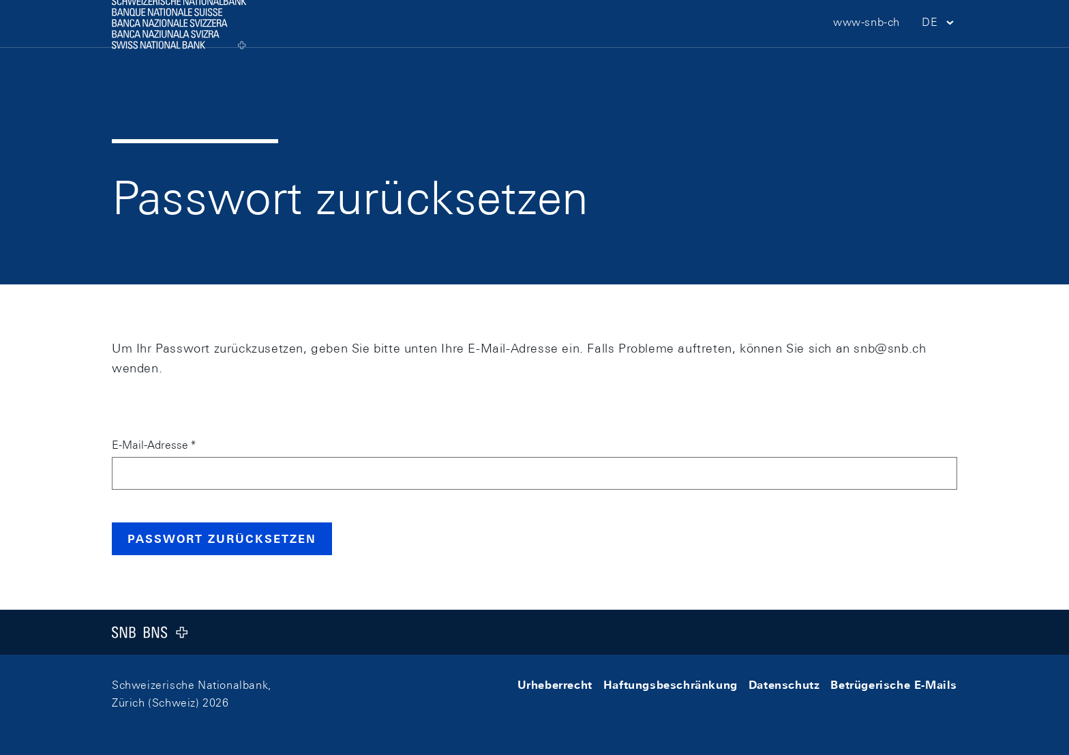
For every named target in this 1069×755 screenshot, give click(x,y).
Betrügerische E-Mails (893, 685)
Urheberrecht (554, 685)
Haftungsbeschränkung (670, 685)
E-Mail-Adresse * (154, 445)
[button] (939, 48)
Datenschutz (784, 685)
